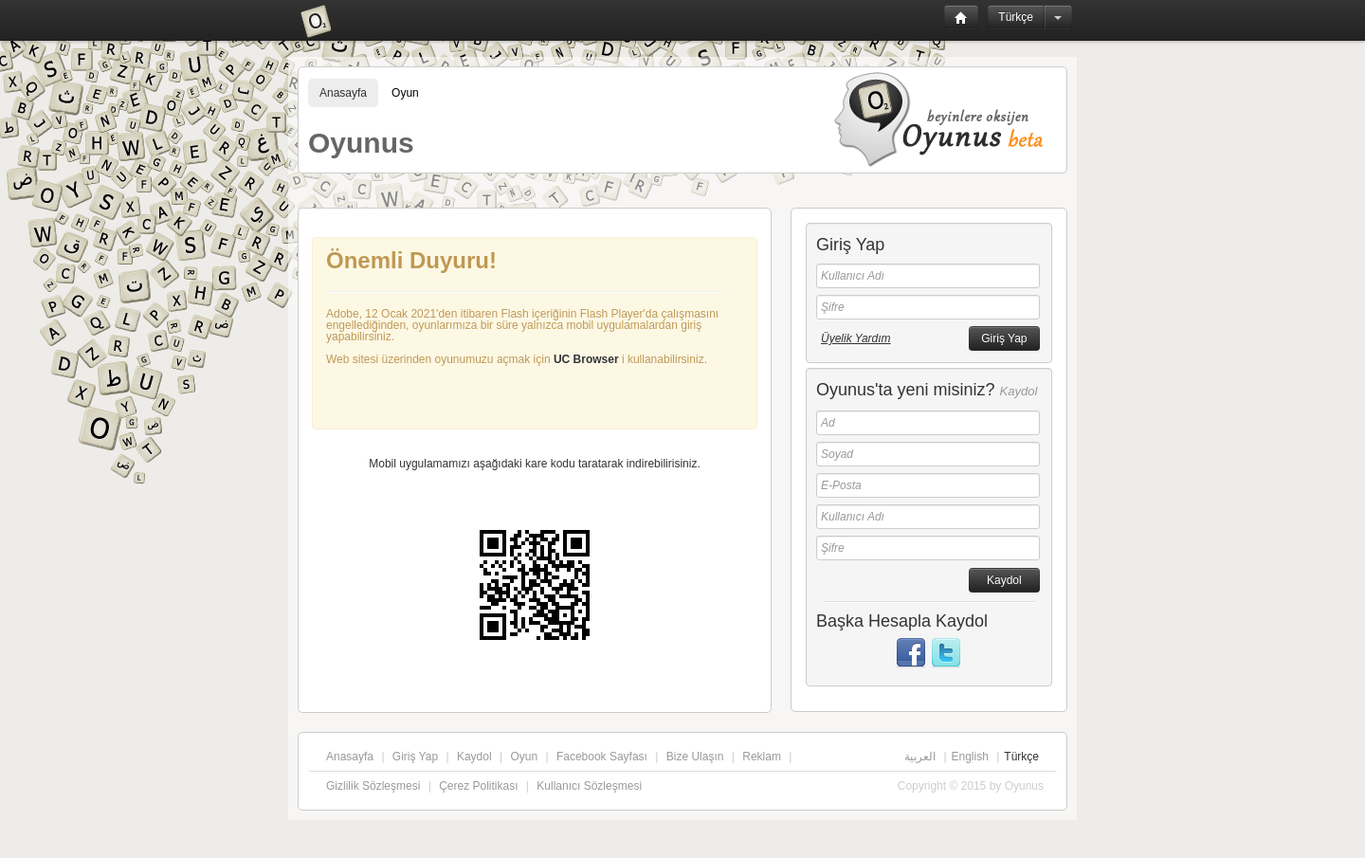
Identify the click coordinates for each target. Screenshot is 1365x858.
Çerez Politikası (478, 786)
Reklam (761, 756)
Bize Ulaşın (695, 756)
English (970, 756)
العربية (920, 756)
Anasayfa (343, 93)
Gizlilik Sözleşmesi (373, 786)
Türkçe (1015, 17)
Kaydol (474, 756)
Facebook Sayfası (601, 756)
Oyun (405, 93)
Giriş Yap (415, 756)
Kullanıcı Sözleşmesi (589, 786)
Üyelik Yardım (856, 338)
